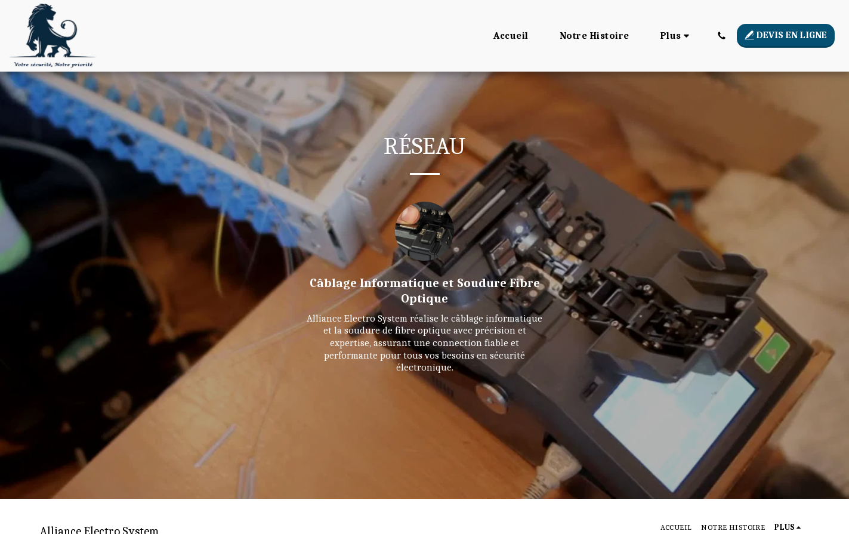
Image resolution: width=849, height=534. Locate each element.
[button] (721, 35)
